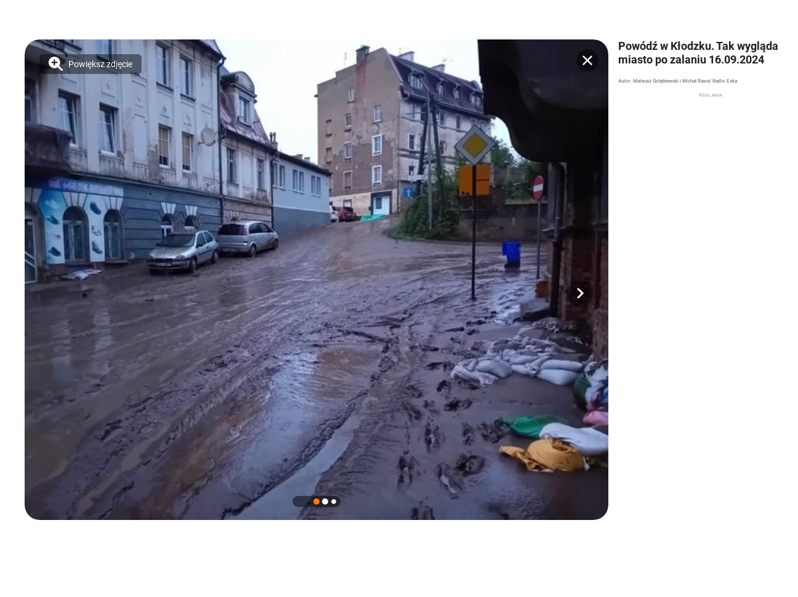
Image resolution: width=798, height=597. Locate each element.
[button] (580, 293)
